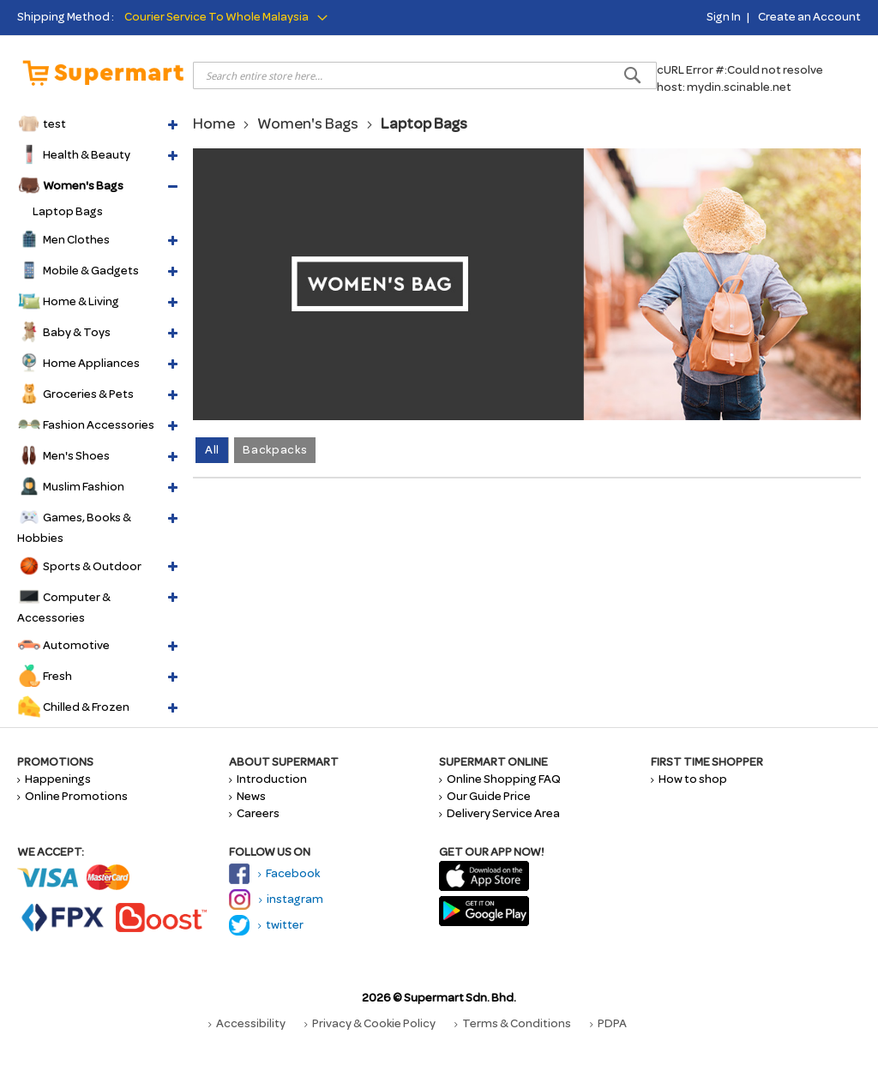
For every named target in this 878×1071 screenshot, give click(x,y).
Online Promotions (72, 796)
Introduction (268, 779)
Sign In (724, 16)
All (212, 449)
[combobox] (425, 75)
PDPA (608, 1023)
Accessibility (247, 1023)
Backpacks (275, 449)
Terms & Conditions (512, 1023)
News (247, 796)
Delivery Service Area (499, 813)
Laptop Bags (68, 211)
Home (214, 123)
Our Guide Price (485, 796)
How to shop (689, 779)
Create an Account (809, 16)
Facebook (274, 873)
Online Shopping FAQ (500, 779)
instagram (276, 899)
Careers (254, 813)
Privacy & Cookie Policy (370, 1023)
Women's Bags (307, 123)
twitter (266, 925)
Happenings (54, 779)
